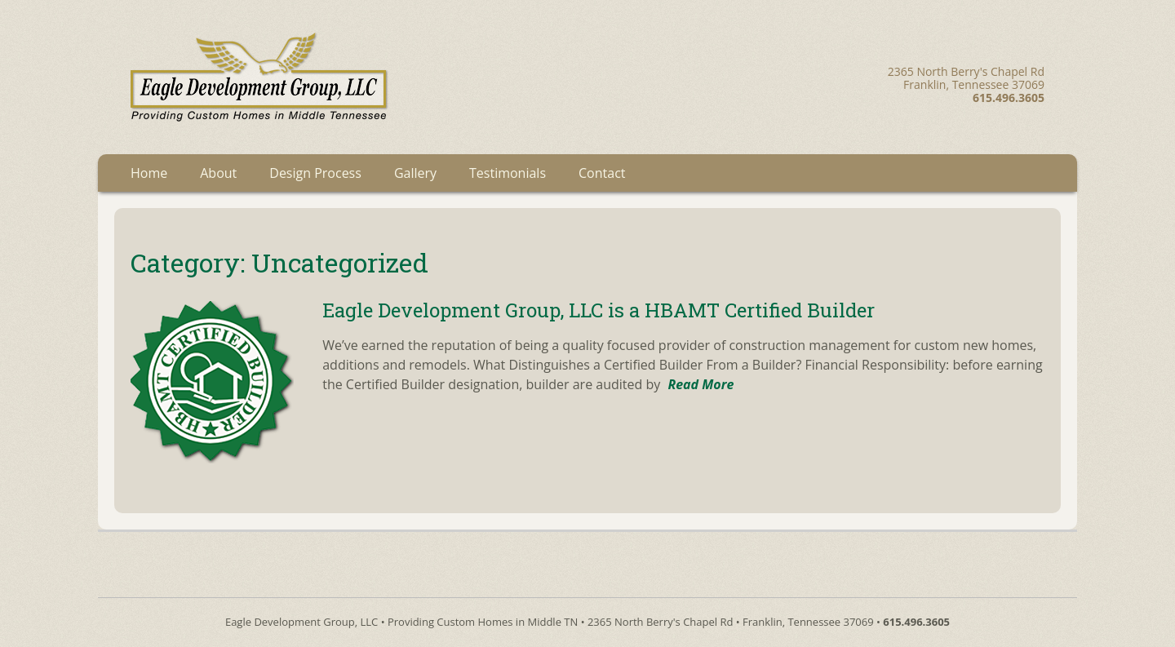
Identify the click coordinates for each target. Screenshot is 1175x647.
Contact (602, 173)
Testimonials (507, 173)
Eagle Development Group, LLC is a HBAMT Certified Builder (598, 310)
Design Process (315, 173)
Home (149, 173)
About (218, 173)
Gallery (415, 173)
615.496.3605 (916, 621)
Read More (700, 384)
